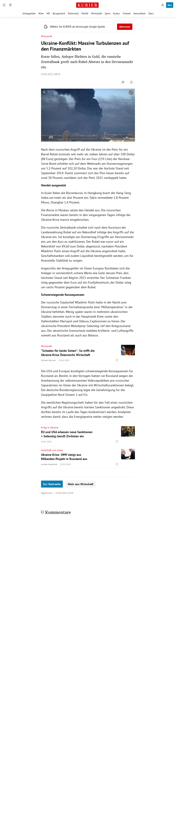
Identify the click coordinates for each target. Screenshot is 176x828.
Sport (107, 13)
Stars (151, 13)
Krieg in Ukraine (49, 427)
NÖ (48, 13)
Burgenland (59, 13)
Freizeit (127, 13)
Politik (85, 13)
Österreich (73, 13)
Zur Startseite (52, 484)
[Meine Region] (10, 5)
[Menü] (4, 5)
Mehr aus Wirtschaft (81, 484)
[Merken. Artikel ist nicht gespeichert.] (131, 82)
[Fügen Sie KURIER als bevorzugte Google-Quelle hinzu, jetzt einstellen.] (88, 26)
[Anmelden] (162, 5)
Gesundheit (139, 13)
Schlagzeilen (29, 13)
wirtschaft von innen (52, 450)
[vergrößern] (131, 92)
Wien (41, 13)
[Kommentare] (123, 82)
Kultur (116, 13)
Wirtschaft (96, 13)
